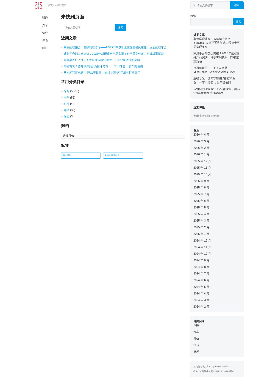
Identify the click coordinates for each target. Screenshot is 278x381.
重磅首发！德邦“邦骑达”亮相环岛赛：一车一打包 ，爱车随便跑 (103, 66)
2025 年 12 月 (202, 161)
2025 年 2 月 (201, 227)
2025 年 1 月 (201, 233)
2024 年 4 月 (201, 293)
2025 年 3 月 (201, 220)
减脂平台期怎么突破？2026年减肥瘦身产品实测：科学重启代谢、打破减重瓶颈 (114, 53)
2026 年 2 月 (201, 147)
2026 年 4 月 (201, 134)
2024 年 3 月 (201, 300)
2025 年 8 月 (201, 187)
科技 (45, 47)
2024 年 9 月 (201, 260)
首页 (50, 5)
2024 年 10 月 (202, 253)
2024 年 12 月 (202, 240)
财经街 (205, 371)
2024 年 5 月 (201, 286)
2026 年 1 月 (201, 154)
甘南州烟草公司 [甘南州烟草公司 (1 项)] (112, 155)
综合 (45, 32)
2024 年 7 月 (201, 273)
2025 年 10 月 (202, 174)
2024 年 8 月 (201, 266)
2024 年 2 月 (201, 306)
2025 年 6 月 (201, 200)
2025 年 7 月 (201, 194)
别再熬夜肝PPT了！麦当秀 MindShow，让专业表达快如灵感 (102, 60)
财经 (45, 17)
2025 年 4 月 (201, 214)
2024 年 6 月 (201, 280)
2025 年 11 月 (202, 167)
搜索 (236, 5)
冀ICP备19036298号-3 (218, 366)
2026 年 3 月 (201, 141)
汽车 (45, 25)
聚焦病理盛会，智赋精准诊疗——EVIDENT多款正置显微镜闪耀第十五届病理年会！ (116, 47)
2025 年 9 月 (201, 180)
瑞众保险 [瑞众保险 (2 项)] (67, 155)
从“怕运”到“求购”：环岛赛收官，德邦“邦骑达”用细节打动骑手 (102, 72)
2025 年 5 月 (201, 207)
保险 (45, 40)
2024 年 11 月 (202, 247)
